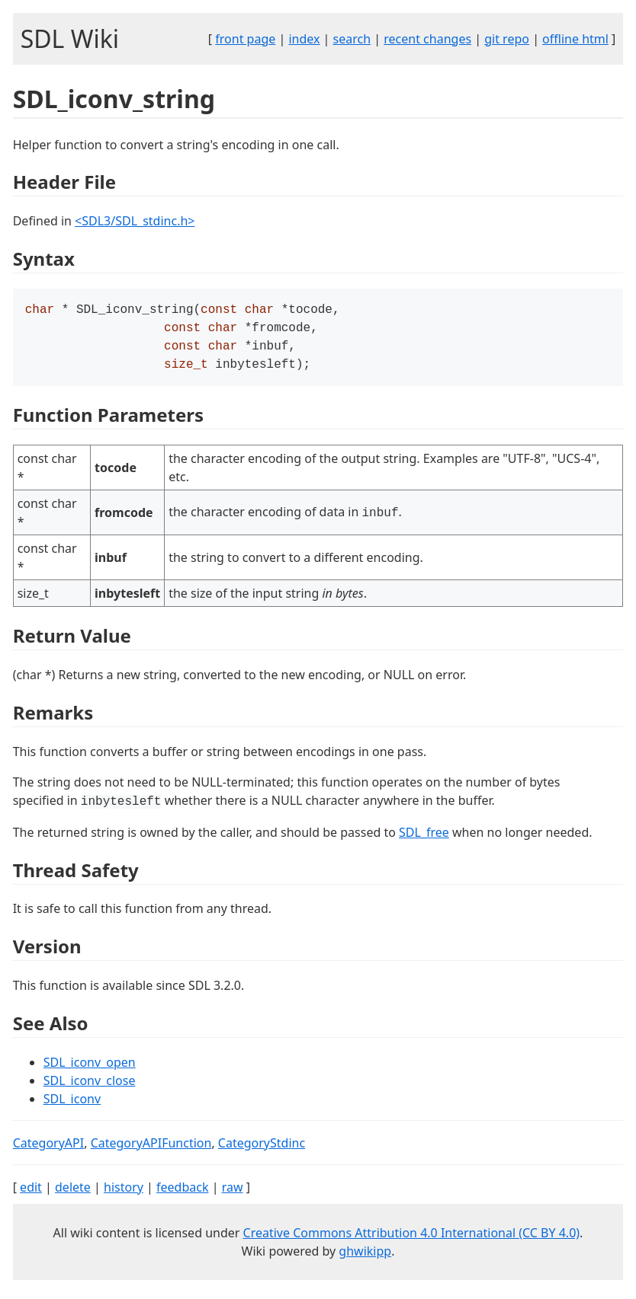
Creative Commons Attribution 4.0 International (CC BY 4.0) (411, 1238)
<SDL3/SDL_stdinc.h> (134, 220)
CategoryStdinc (261, 1149)
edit (31, 1193)
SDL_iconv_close (89, 1086)
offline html (575, 38)
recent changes (427, 38)
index (304, 38)
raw (232, 1193)
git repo (506, 38)
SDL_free (424, 838)
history (123, 1193)
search (352, 38)
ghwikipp (365, 1257)
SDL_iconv (72, 1104)
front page (245, 38)
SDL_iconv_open (89, 1068)
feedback (182, 1193)
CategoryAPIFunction (151, 1149)
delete (73, 1193)
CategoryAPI (49, 1149)
